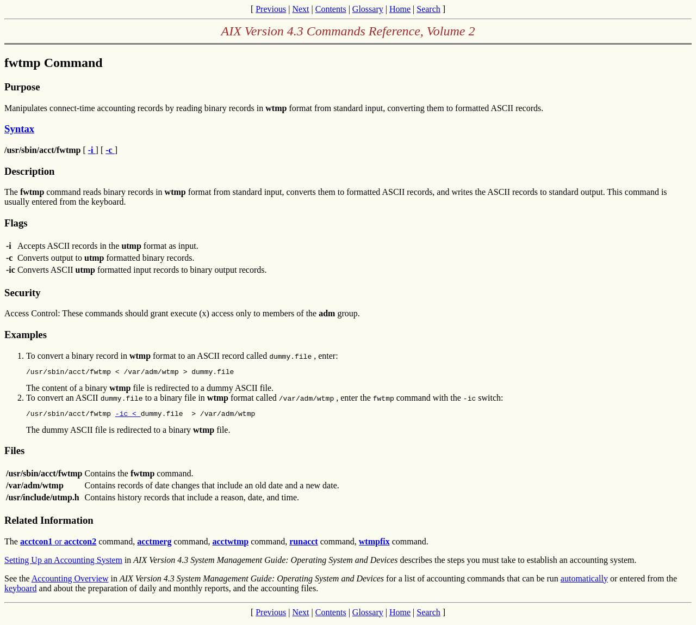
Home (400, 9)
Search (428, 9)
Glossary (367, 9)
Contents (330, 9)
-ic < (128, 416)
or (58, 544)
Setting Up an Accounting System (63, 563)
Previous (271, 9)
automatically (584, 581)
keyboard (20, 591)
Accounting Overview (70, 581)
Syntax (19, 128)
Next (300, 9)
